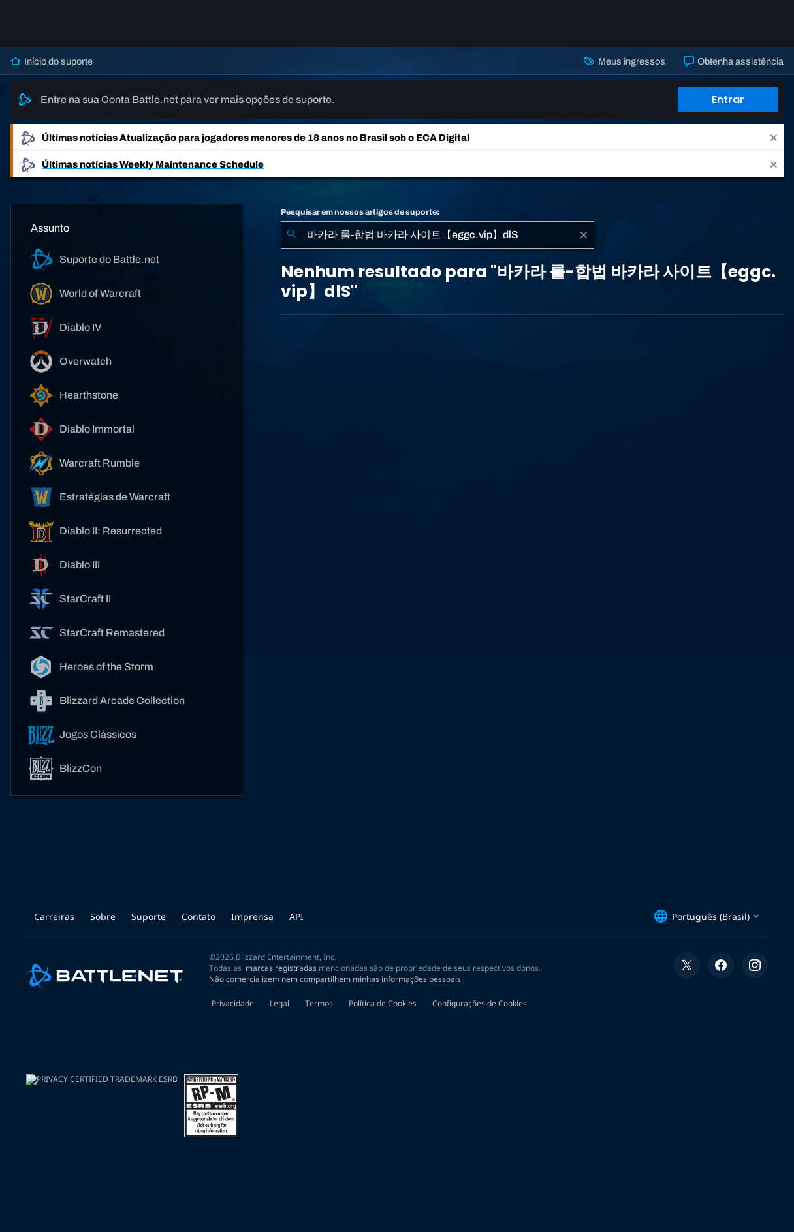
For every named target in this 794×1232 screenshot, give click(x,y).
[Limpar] (583, 235)
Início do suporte (51, 61)
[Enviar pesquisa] (291, 235)
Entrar (728, 99)
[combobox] (437, 235)
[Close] (774, 137)
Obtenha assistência (734, 61)
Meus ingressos (624, 61)
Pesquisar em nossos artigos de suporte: (360, 212)
